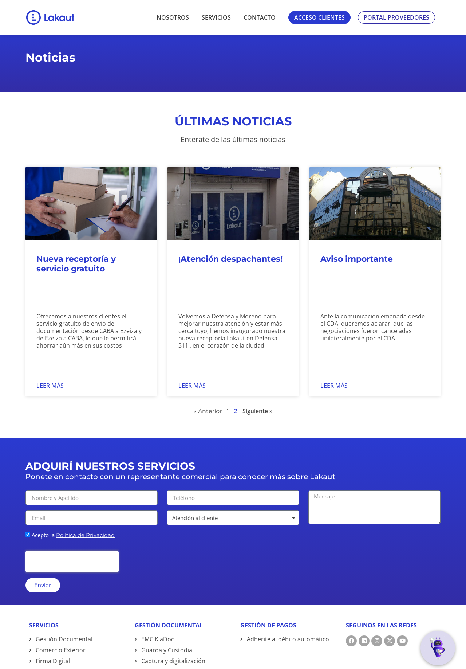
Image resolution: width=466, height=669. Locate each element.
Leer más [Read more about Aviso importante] (334, 398)
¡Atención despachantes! (230, 272)
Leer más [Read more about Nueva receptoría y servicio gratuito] (50, 398)
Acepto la (73, 548)
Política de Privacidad (85, 548)
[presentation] (72, 575)
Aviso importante (356, 272)
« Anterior (208, 424)
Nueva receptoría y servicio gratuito (76, 276)
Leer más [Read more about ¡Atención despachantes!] (192, 398)
